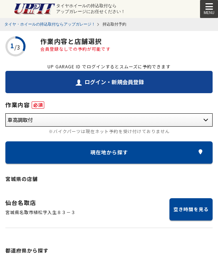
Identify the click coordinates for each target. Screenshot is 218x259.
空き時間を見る (191, 209)
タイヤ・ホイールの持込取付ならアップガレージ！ (49, 24)
